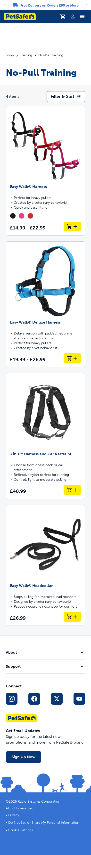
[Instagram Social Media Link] (11, 699)
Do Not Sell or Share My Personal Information (43, 823)
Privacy (13, 815)
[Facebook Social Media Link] (34, 699)
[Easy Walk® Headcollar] (45, 565)
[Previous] (5, 5)
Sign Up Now (23, 757)
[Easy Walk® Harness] (45, 171)
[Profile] (72, 16)
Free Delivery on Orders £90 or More (49, 5)
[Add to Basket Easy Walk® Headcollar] (72, 617)
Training (26, 55)
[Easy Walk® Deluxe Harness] (45, 304)
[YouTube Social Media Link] (79, 699)
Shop (10, 55)
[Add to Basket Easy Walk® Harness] (72, 226)
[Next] (86, 5)
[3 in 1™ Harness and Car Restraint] (45, 436)
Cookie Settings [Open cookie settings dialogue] (20, 830)
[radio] (13, 216)
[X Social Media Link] (57, 699)
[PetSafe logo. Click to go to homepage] (20, 16)
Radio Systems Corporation (39, 801)
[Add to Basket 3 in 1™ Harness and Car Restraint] (72, 490)
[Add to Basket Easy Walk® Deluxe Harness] (72, 358)
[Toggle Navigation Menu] (82, 16)
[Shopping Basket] (63, 16)
